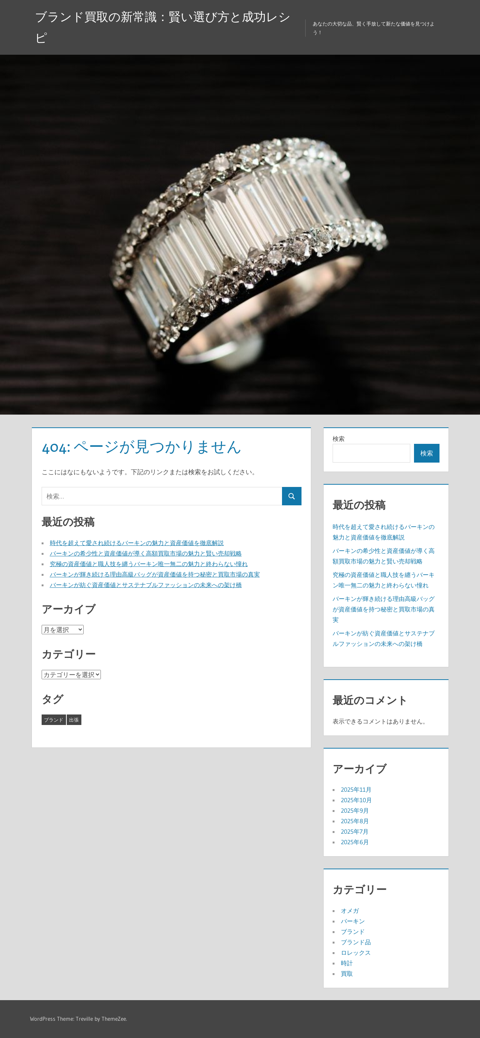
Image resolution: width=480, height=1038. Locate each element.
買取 (347, 973)
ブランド (353, 931)
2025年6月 (355, 842)
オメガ (350, 910)
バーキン (353, 921)
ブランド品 (356, 942)
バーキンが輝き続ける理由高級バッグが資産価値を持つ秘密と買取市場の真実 (155, 574)
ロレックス (356, 952)
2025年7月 (355, 831)
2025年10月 (356, 800)
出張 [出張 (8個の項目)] (74, 720)
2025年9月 (355, 810)
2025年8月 (355, 821)
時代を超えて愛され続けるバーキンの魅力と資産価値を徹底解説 (137, 543)
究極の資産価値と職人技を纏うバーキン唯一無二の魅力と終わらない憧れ (149, 564)
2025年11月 (356, 789)
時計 (347, 963)
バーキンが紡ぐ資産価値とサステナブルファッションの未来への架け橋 (146, 585)
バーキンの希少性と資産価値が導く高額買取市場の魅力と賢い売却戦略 (146, 553)
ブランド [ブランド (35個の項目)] (53, 720)
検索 (339, 438)
